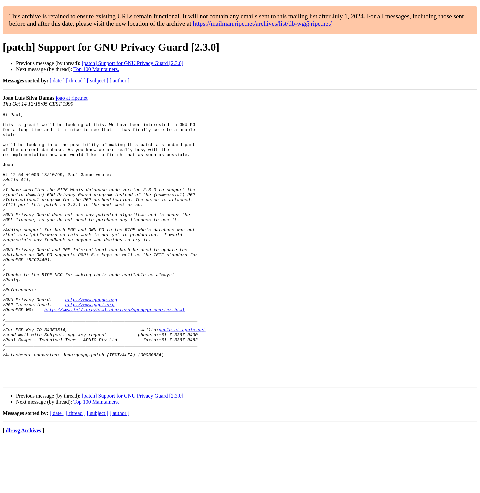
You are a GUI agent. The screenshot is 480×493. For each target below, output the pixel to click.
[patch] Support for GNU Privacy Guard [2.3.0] (132, 63)
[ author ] (120, 80)
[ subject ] (97, 80)
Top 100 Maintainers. (96, 69)
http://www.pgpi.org (89, 344)
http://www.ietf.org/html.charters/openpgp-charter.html (114, 350)
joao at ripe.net (72, 98)
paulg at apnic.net (182, 374)
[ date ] (57, 80)
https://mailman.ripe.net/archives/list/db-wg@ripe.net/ (262, 23)
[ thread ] (76, 80)
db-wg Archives (23, 484)
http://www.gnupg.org (91, 338)
